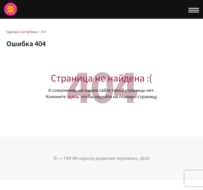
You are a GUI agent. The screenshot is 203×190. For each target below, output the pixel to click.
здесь (73, 96)
